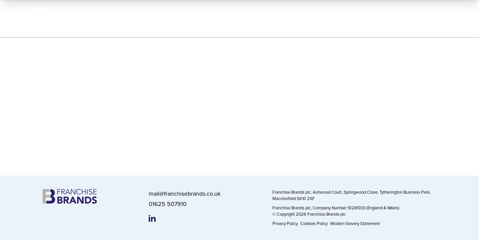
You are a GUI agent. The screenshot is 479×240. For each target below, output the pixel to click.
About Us (213, 18)
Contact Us (431, 18)
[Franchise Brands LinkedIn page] (152, 218)
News (394, 18)
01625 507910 (168, 204)
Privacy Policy (285, 223)
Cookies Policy (314, 223)
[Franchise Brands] (70, 18)
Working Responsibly (307, 18)
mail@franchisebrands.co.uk (185, 193)
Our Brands (254, 18)
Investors (359, 18)
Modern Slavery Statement (355, 223)
